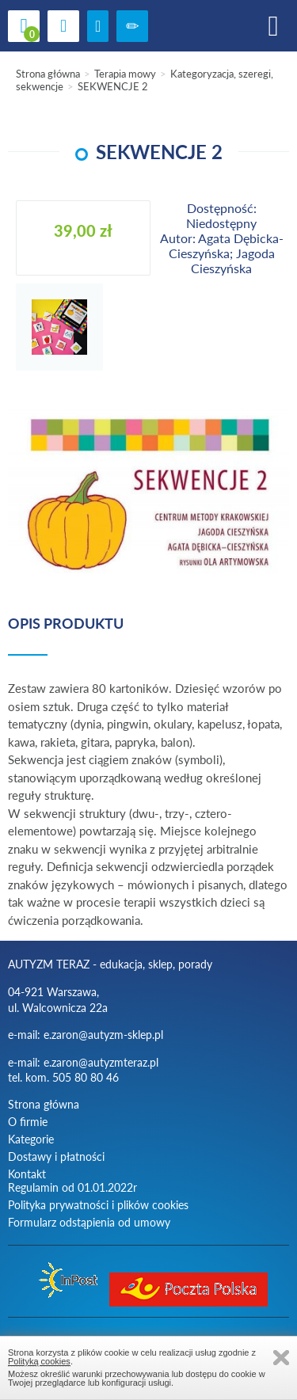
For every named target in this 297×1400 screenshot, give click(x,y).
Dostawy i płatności (56, 1156)
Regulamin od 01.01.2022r (72, 1187)
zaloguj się (98, 26)
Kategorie (31, 1139)
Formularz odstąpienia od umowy (89, 1222)
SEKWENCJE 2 (113, 86)
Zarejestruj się (132, 26)
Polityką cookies (39, 1361)
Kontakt (27, 1174)
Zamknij (281, 1357)
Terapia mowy (125, 73)
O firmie (28, 1121)
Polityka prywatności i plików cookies (98, 1205)
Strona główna (48, 73)
